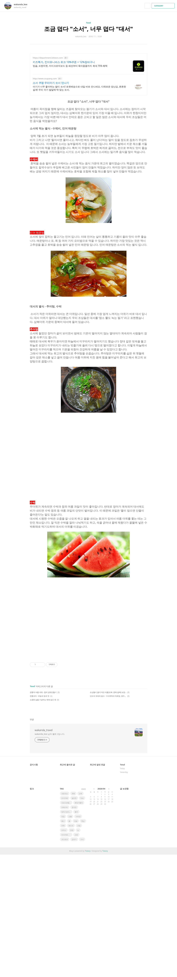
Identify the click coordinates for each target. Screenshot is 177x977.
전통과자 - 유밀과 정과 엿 (39, 818)
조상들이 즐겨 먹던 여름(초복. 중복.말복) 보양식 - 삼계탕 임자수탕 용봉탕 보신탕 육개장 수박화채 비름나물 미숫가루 (108, 814)
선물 (70, 939)
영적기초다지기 (66, 934)
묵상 (82, 943)
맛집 (63, 939)
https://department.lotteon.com (48, 58)
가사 (82, 962)
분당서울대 (79, 925)
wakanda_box (22, 4)
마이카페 (64, 920)
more (83, 911)
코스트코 (64, 962)
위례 (73, 916)
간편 (76, 957)
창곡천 (74, 930)
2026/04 (101, 911)
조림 (78, 948)
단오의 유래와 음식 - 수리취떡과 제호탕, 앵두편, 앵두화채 (108, 818)
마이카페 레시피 (66, 957)
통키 (76, 934)
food (88, 22)
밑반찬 (74, 920)
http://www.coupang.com (45, 78)
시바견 (78, 939)
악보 (82, 920)
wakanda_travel (44, 852)
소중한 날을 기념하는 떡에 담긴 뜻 (43, 822)
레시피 (71, 948)
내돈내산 (64, 916)
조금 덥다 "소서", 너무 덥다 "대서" (88, 29)
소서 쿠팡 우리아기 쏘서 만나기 (51, 82)
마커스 (63, 953)
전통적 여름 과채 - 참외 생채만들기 (43, 814)
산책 (80, 916)
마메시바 (64, 930)
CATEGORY (163, 6)
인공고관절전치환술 (66, 925)
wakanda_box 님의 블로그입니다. (50, 856)
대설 (75, 943)
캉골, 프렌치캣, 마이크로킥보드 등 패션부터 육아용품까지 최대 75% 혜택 (70, 65)
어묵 (63, 948)
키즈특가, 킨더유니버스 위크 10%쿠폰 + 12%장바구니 (64, 62)
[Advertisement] (88, 117)
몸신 (63, 943)
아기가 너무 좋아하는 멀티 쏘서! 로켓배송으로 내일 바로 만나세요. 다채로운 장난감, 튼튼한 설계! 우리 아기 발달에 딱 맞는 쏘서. (79, 88)
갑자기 (74, 962)
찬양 (71, 953)
